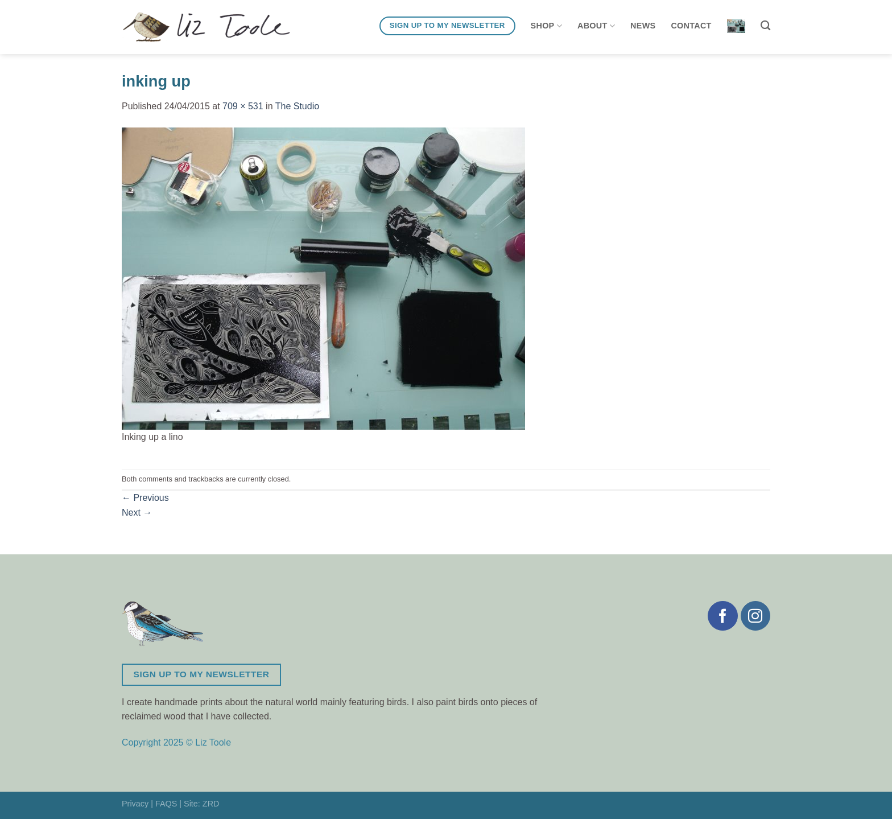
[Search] (765, 26)
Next (137, 512)
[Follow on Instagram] (755, 616)
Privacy (135, 803)
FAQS (166, 803)
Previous (145, 498)
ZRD (211, 803)
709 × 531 (242, 106)
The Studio (297, 106)
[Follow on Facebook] (722, 616)
